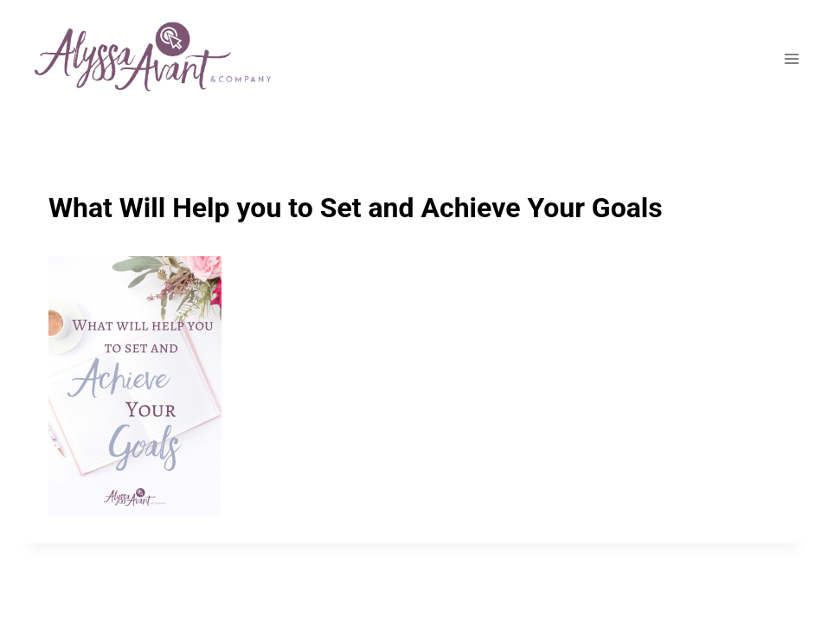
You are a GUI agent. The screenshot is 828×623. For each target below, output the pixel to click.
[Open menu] (791, 59)
